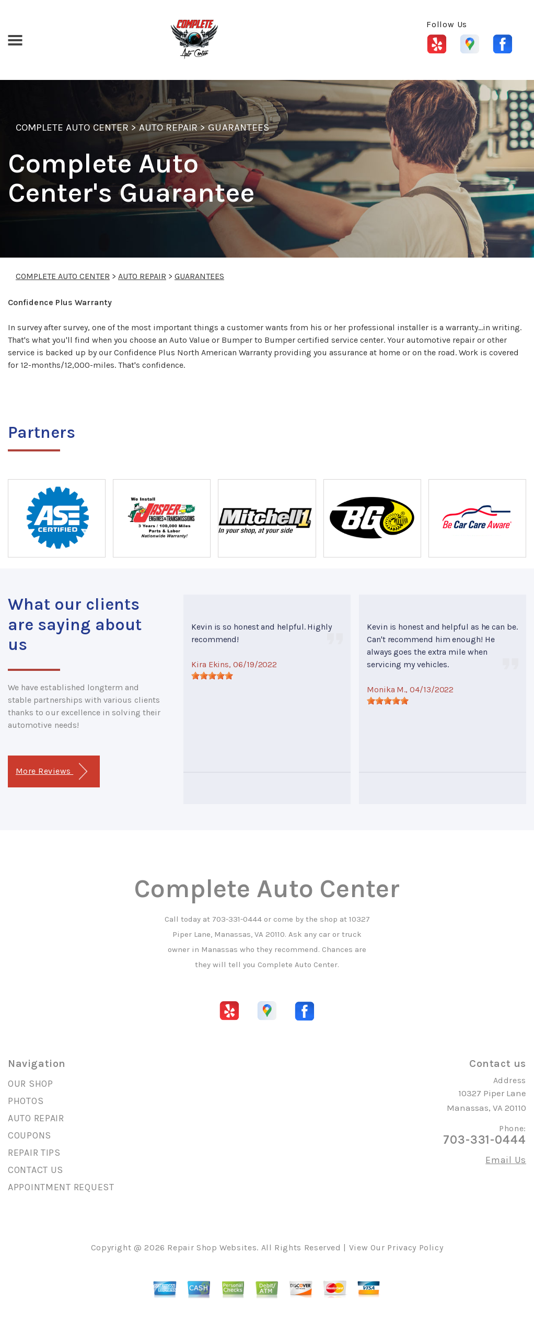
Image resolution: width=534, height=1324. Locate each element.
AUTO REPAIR (168, 127)
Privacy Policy (415, 1247)
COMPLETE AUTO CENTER (72, 127)
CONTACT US (35, 1170)
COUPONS (29, 1135)
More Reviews (51, 771)
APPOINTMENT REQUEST (61, 1187)
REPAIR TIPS (34, 1152)
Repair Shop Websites (212, 1247)
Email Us (505, 1160)
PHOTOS (25, 1101)
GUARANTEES (238, 127)
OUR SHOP (30, 1083)
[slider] (212, 675)
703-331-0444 (237, 919)
